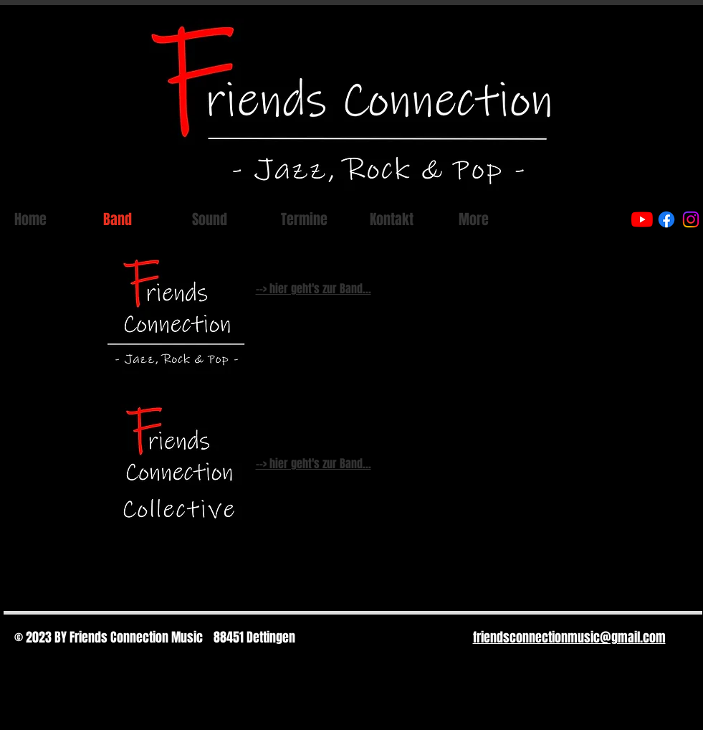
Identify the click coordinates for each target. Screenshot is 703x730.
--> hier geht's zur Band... (313, 288)
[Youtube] (642, 219)
